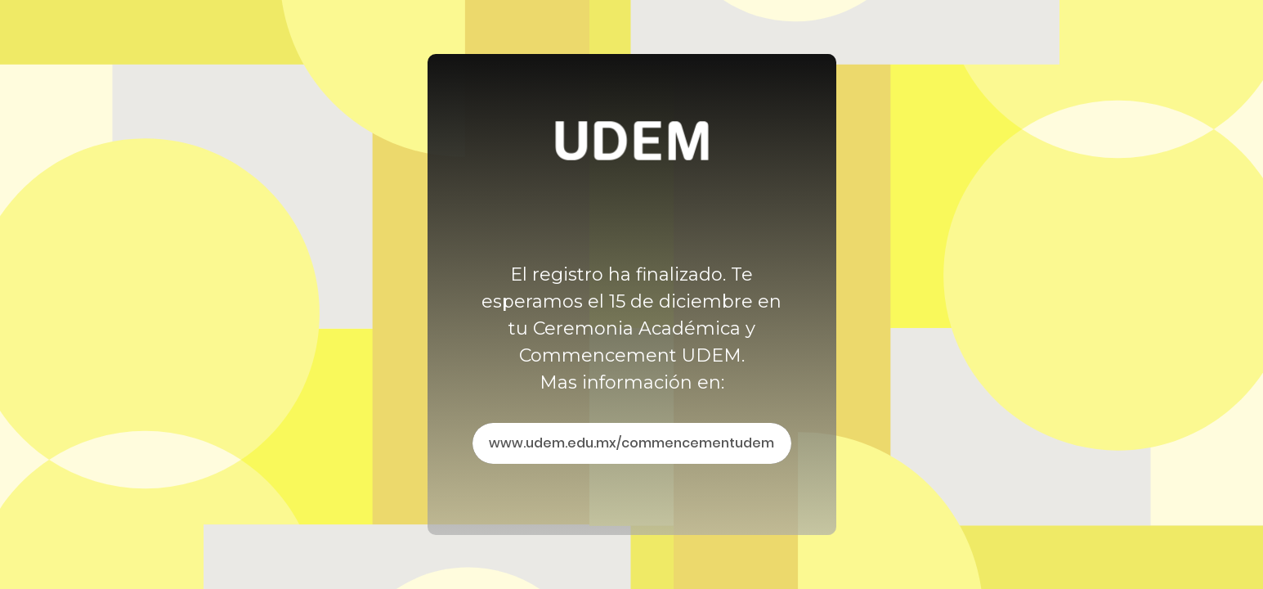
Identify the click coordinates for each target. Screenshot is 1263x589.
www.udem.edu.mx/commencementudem (631, 443)
